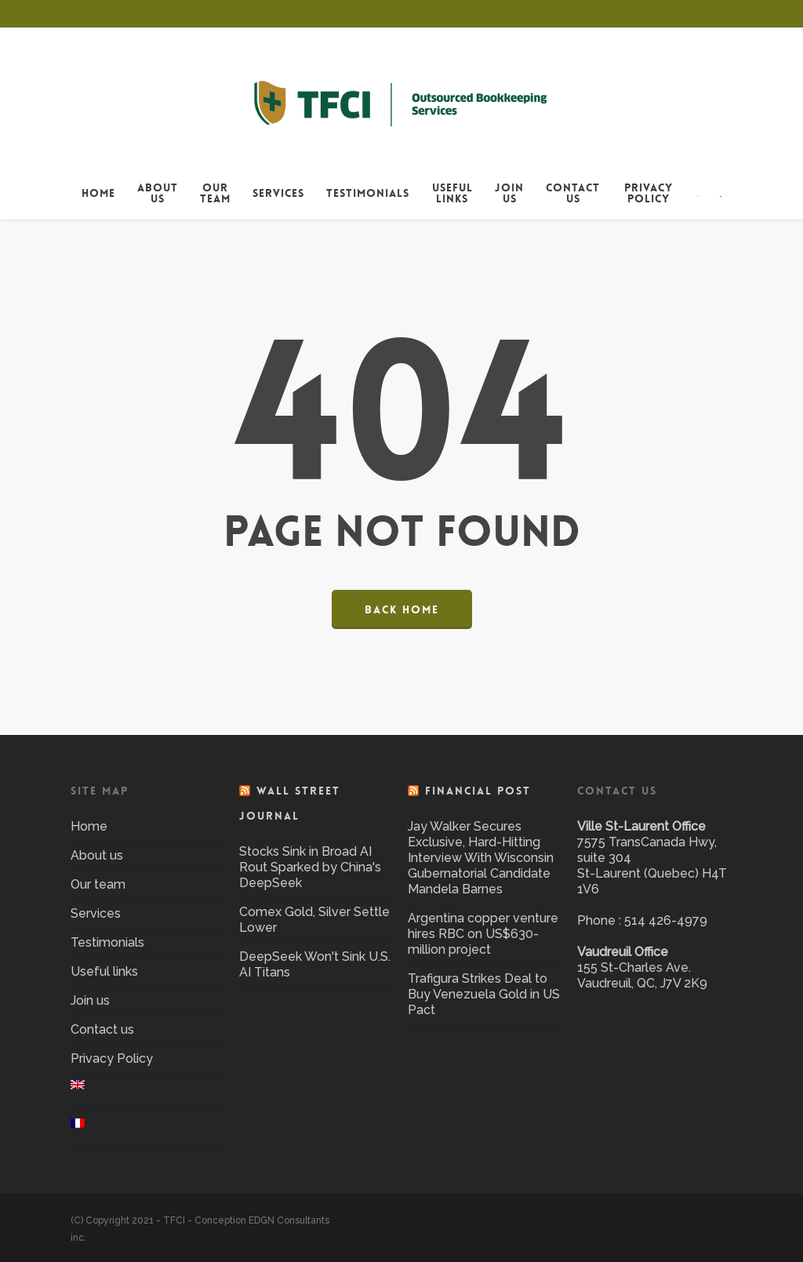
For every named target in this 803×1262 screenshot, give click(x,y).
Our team (98, 884)
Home (89, 826)
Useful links (104, 971)
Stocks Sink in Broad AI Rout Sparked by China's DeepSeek (310, 867)
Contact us (102, 1029)
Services (96, 913)
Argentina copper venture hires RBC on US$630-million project (483, 934)
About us (97, 855)
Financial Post (478, 791)
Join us (90, 1000)
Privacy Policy (112, 1058)
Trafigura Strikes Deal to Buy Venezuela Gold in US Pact (484, 994)
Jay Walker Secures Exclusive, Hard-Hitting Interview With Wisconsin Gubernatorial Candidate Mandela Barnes (481, 857)
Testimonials (107, 942)
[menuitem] (698, 192)
